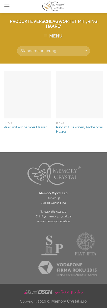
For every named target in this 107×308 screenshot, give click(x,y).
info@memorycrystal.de (55, 216)
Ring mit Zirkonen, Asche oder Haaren (79, 129)
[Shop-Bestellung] (53, 51)
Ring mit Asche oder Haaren (25, 127)
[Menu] (7, 6)
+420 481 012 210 (55, 211)
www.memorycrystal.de (53, 221)
